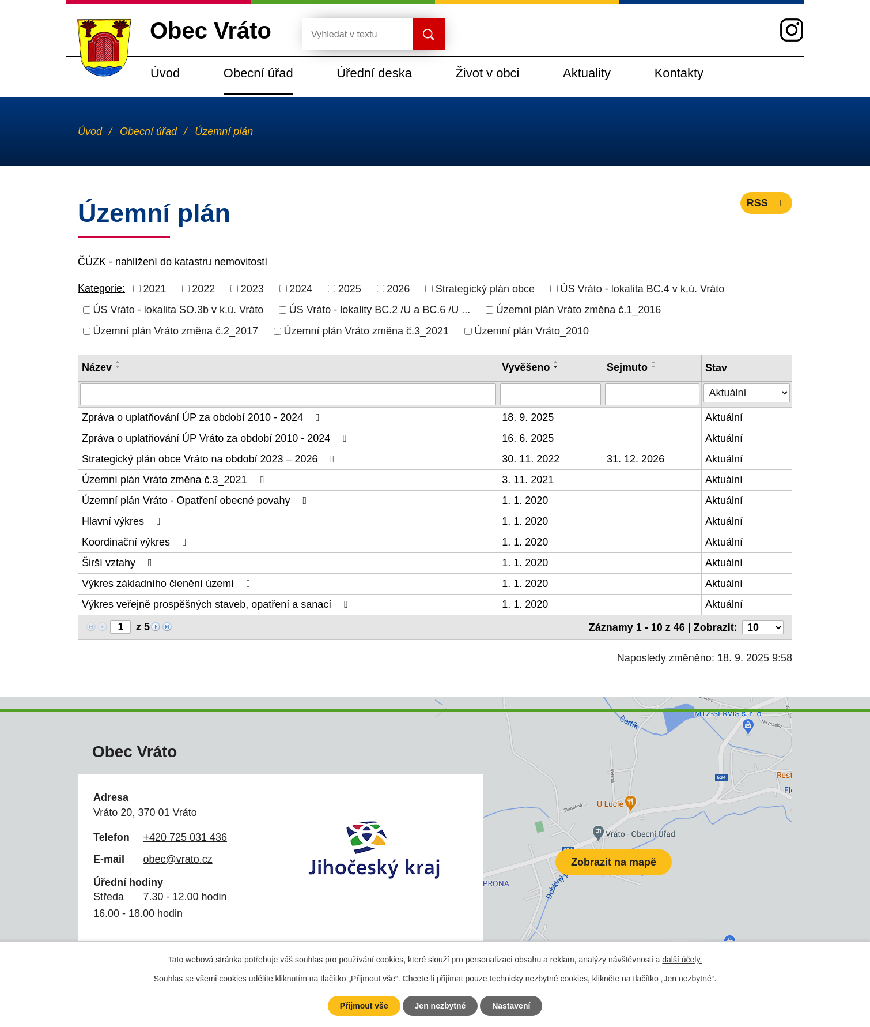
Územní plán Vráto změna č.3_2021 (366, 331)
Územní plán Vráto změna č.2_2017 (176, 331)
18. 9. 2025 (528, 417)
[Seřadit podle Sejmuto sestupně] (654, 366)
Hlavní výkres (123, 521)
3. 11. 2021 (528, 480)
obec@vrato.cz (177, 859)
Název (97, 367)
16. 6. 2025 (528, 438)
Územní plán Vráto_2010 (532, 331)
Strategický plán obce (485, 288)
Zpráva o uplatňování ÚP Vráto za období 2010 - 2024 (216, 438)
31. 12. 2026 (635, 459)
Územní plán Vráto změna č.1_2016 (578, 309)
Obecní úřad (258, 73)
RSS (766, 203)
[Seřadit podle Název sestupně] (118, 366)
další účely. (682, 959)
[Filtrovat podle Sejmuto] (652, 394)
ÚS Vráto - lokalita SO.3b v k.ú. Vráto (178, 309)
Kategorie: (101, 288)
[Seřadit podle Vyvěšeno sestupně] (556, 366)
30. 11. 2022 (530, 459)
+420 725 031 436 (185, 837)
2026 (398, 288)
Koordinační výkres (136, 542)
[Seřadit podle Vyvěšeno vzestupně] (556, 362)
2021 (155, 288)
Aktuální (724, 417)
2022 (203, 288)
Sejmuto (627, 367)
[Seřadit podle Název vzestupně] (118, 362)
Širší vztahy (119, 563)
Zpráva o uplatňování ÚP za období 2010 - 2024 (203, 417)
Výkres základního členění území (168, 583)
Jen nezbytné (440, 1005)
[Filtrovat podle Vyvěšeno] (550, 394)
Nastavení (511, 1005)
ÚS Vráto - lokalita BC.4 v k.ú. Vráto (642, 288)
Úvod (165, 73)
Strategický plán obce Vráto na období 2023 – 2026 (210, 459)
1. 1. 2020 (525, 500)
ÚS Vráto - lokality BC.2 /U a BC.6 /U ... (379, 309)
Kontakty (679, 73)
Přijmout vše (364, 1005)
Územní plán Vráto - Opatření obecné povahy (196, 500)
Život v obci (487, 73)
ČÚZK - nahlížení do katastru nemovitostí (172, 262)
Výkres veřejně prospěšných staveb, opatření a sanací (217, 604)
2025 (349, 288)
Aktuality (587, 73)
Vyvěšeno (526, 367)
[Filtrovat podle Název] (288, 394)
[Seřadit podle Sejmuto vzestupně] (654, 362)
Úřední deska (374, 73)
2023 (252, 288)
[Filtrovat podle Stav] (746, 392)
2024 (300, 288)
